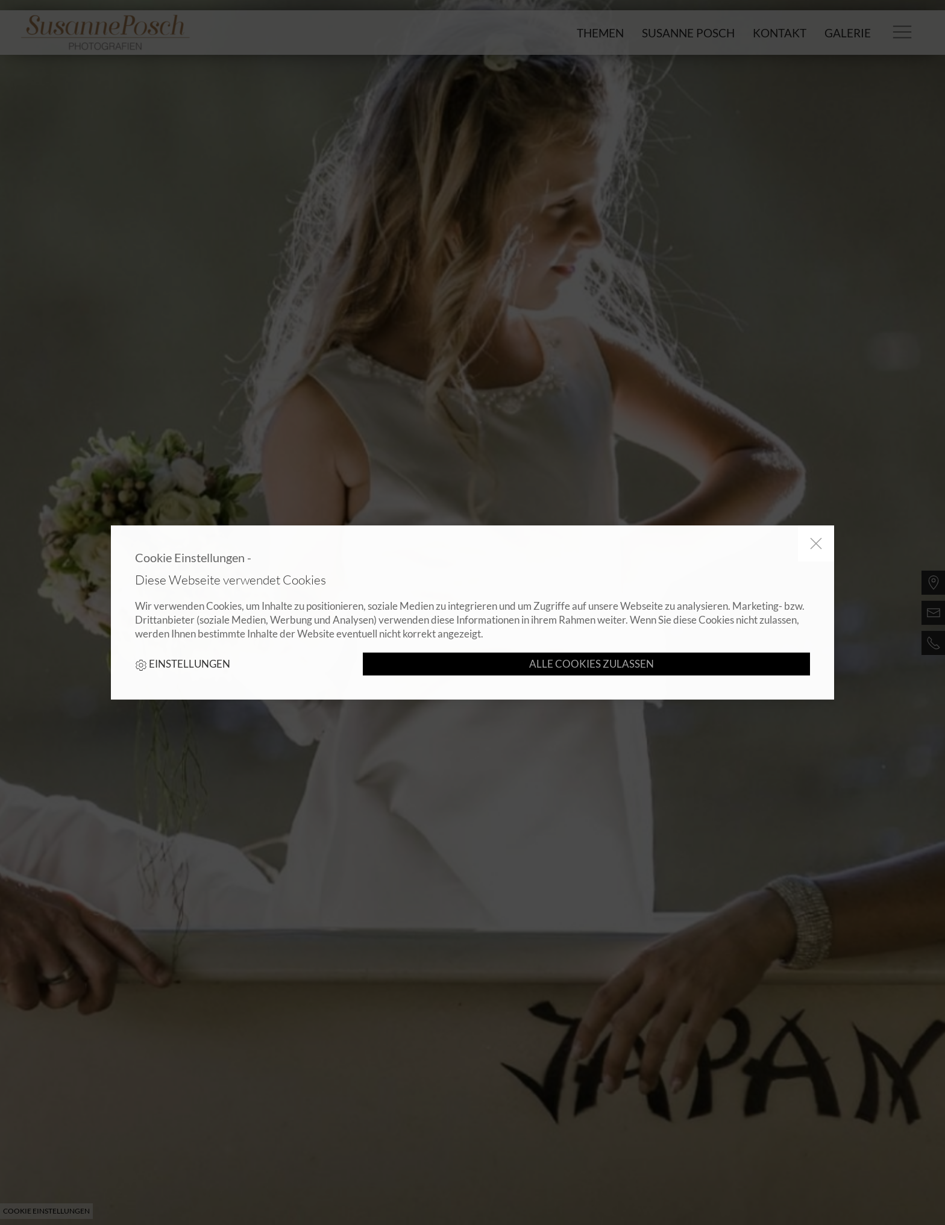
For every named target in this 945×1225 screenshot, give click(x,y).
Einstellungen (182, 664)
